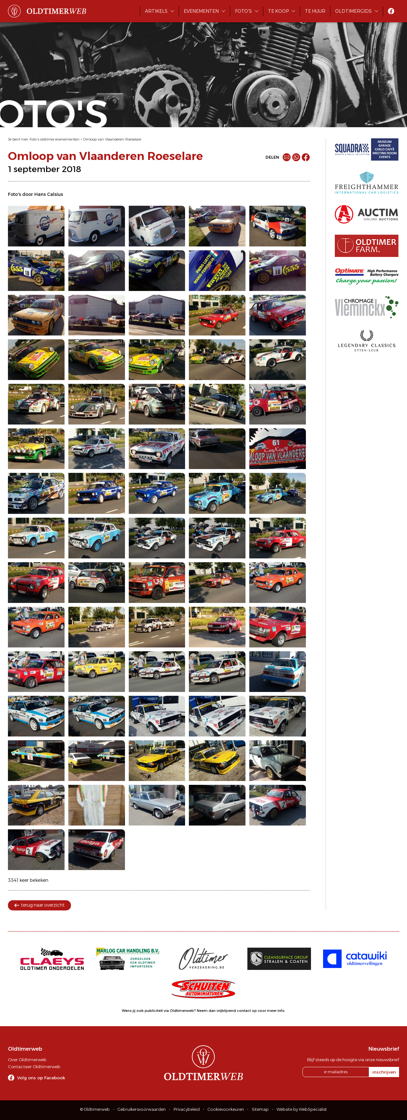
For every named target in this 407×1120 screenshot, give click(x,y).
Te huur (315, 11)
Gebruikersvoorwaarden (142, 1109)
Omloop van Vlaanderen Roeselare (112, 139)
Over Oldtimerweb (27, 1059)
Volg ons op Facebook (41, 1077)
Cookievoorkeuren (226, 1109)
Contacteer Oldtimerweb (34, 1066)
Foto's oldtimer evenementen (54, 139)
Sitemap (260, 1109)
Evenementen (201, 11)
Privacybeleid (187, 1109)
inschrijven (384, 1072)
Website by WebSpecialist (302, 1109)
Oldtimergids (353, 11)
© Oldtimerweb (95, 1109)
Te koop (278, 11)
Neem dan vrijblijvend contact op (227, 1010)
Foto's (243, 11)
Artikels (156, 11)
